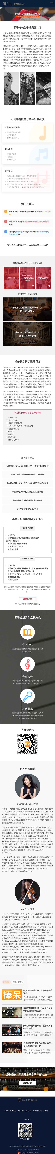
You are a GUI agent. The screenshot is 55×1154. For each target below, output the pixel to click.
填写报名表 (27, 599)
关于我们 (46, 1111)
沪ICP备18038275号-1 (40, 1146)
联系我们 (28, 1119)
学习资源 (28, 1111)
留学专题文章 (37, 1111)
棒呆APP (21, 1111)
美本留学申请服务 (10, 1111)
